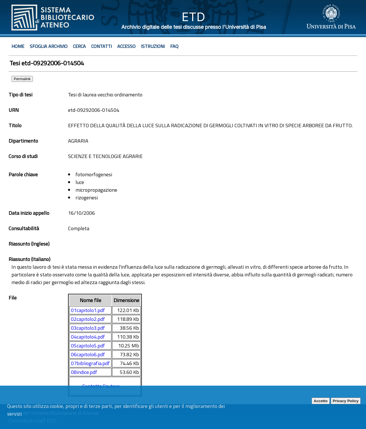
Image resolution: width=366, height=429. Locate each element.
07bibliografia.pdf (90, 363)
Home (17, 46)
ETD (193, 16)
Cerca (79, 46)
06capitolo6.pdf (88, 354)
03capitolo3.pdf (88, 328)
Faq (174, 46)
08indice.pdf (84, 372)
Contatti (101, 46)
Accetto (321, 401)
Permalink (22, 79)
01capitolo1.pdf (88, 310)
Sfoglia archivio (48, 46)
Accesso (126, 46)
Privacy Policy (346, 401)
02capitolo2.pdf (88, 319)
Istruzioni (153, 46)
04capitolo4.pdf (88, 337)
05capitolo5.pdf (88, 345)
